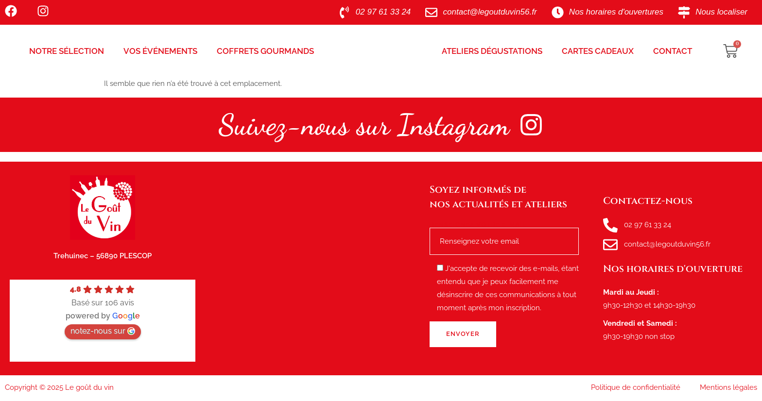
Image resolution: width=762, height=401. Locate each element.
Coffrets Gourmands (265, 51)
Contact (672, 51)
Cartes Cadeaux (598, 51)
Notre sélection (66, 51)
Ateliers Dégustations (492, 51)
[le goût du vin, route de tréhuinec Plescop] (312, 268)
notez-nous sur (102, 330)
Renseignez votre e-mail (504, 233)
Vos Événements (160, 51)
